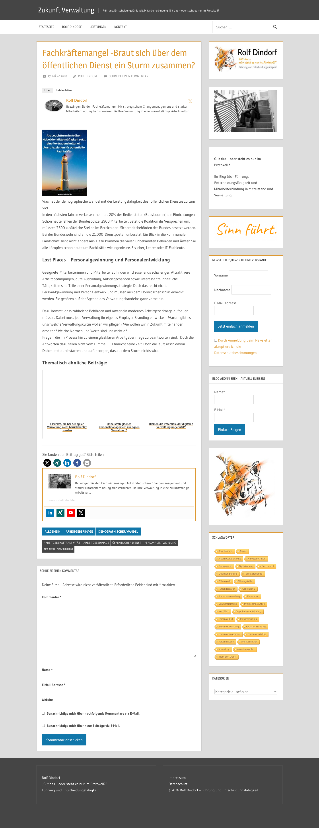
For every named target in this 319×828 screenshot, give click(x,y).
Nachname (222, 290)
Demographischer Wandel (118, 532)
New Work (223, 611)
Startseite (46, 27)
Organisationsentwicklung (248, 611)
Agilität (243, 551)
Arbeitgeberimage (79, 532)
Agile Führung (225, 551)
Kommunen (253, 596)
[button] (47, 463)
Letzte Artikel (64, 90)
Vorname (221, 275)
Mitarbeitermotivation (254, 604)
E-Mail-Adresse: (225, 303)
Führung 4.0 (224, 581)
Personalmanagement (229, 634)
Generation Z (248, 589)
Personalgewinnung (58, 549)
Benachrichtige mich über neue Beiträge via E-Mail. (83, 725)
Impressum (177, 777)
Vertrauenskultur (249, 641)
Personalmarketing (256, 634)
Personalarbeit (225, 619)
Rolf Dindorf (72, 27)
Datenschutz (178, 784)
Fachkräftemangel (253, 574)
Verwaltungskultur (245, 649)
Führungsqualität (226, 589)
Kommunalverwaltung (229, 596)
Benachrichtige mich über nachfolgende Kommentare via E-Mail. (93, 713)
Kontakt (120, 27)
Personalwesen (225, 641)
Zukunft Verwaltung (67, 10)
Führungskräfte (245, 581)
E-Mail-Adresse (53, 685)
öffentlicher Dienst (126, 542)
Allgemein (52, 532)
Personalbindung (248, 619)
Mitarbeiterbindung (227, 604)
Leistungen (98, 27)
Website (47, 700)
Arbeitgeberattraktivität (62, 542)
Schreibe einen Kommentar (128, 76)
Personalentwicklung (160, 542)
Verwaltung (223, 649)
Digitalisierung (246, 566)
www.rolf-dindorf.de (62, 500)
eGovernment (267, 566)
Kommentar (51, 597)
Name (47, 670)
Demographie (225, 566)
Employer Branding (227, 574)
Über (48, 90)
